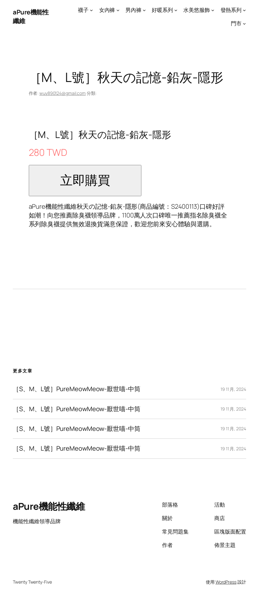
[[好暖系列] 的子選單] (175, 10)
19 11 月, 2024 (233, 389)
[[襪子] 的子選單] (91, 10)
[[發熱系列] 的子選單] (244, 10)
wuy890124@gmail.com (62, 93)
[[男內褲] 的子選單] (144, 10)
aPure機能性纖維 (49, 506)
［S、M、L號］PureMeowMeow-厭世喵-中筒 (76, 389)
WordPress (226, 582)
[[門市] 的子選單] (244, 23)
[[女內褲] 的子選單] (117, 10)
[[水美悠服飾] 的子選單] (212, 10)
